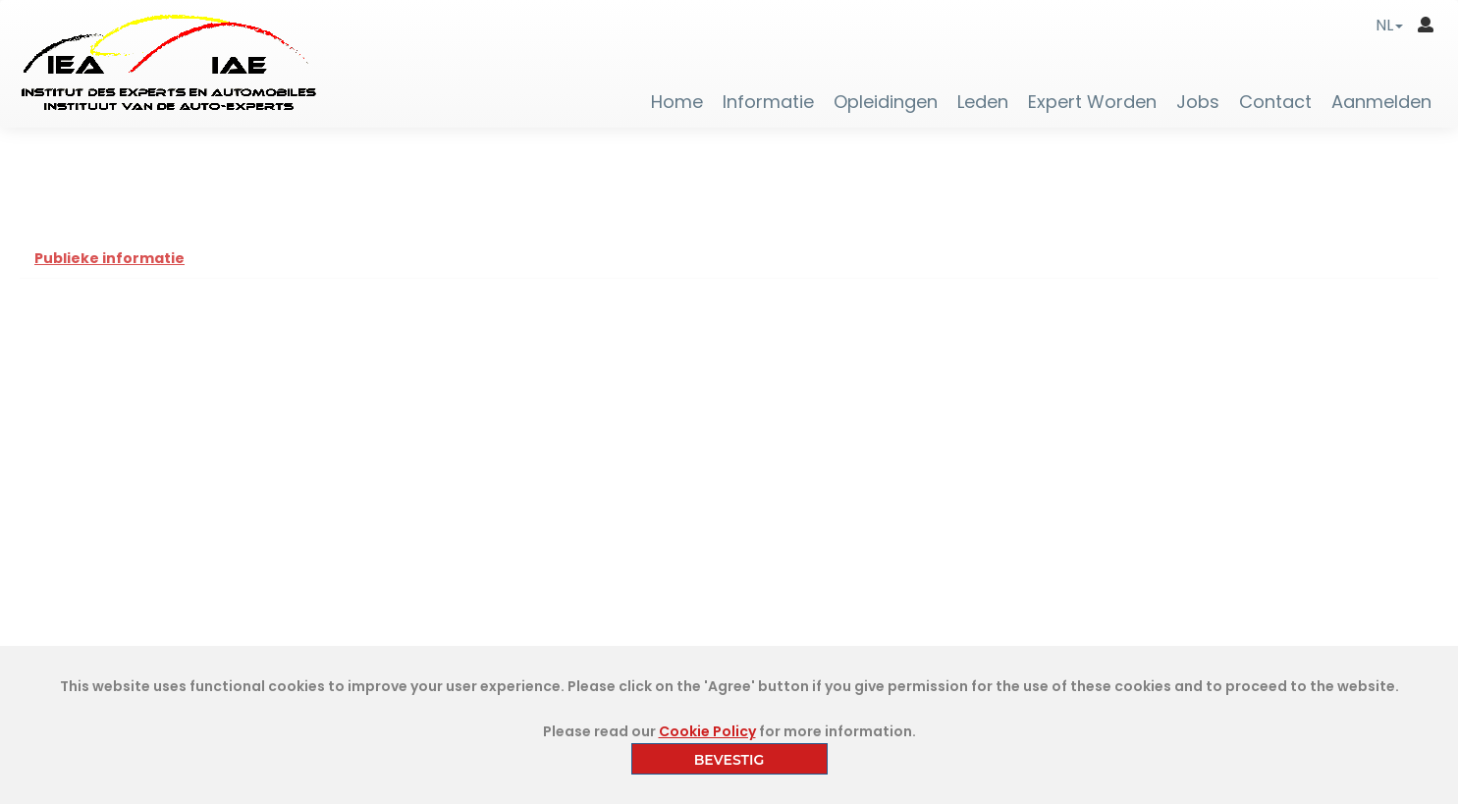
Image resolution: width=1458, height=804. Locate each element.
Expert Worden (1092, 102)
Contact (1275, 102)
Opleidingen (886, 102)
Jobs (1197, 102)
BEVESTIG (729, 760)
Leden (982, 102)
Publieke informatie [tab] (109, 258)
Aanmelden (1381, 102)
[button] (1389, 25)
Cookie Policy (707, 731)
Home (677, 102)
